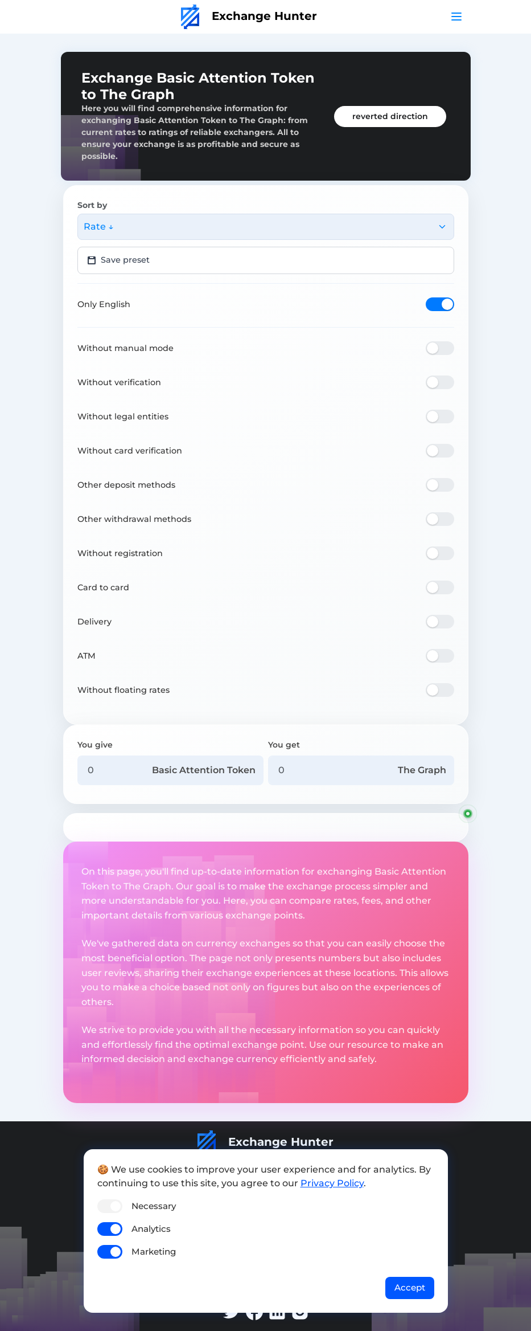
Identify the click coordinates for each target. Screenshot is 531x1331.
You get (284, 745)
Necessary (153, 1206)
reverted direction (390, 116)
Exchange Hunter (249, 16)
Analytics (151, 1228)
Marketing (153, 1251)
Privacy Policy (332, 1183)
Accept (409, 1287)
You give (95, 745)
